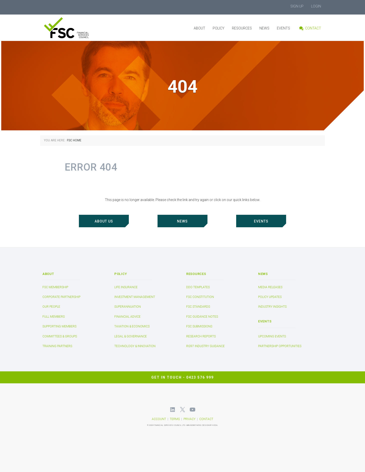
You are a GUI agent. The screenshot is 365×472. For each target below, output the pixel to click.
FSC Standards (198, 307)
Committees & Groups (59, 336)
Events (283, 28)
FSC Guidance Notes (202, 316)
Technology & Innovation (135, 346)
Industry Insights (272, 307)
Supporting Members (59, 326)
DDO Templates (198, 287)
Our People (51, 307)
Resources (242, 28)
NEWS (182, 221)
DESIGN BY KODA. (210, 425)
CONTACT (206, 419)
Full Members (53, 316)
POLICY (120, 274)
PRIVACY (189, 419)
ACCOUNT (159, 419)
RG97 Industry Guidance (205, 346)
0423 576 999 (200, 377)
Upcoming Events (272, 336)
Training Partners (57, 346)
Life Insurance (126, 287)
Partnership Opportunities (279, 346)
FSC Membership (55, 287)
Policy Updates (270, 297)
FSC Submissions (199, 326)
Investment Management (134, 297)
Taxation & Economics (132, 326)
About (199, 28)
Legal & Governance (130, 336)
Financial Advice (127, 316)
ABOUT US (104, 221)
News (264, 28)
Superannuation (127, 307)
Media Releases (270, 287)
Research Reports (201, 336)
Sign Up (297, 6)
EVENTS (261, 221)
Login (316, 6)
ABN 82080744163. (194, 425)
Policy (218, 28)
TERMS (175, 419)
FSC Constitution (200, 297)
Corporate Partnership (61, 297)
